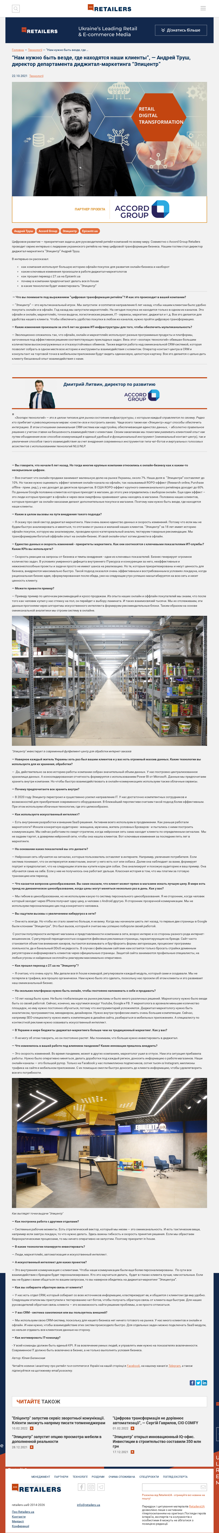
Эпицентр (70, 231)
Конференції (20, 1526)
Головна (18, 50)
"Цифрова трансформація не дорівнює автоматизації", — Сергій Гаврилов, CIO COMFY (155, 1420)
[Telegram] (101, 1487)
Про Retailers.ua (23, 1512)
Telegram (174, 1365)
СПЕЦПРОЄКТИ (150, 1474)
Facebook (133, 1365)
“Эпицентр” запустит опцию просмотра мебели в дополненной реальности (56, 1439)
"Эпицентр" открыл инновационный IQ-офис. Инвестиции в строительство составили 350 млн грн (157, 1441)
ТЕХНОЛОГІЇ (79, 1474)
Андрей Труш (23, 231)
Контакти (19, 1516)
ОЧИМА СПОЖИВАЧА (123, 1474)
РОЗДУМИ (98, 1474)
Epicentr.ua (90, 231)
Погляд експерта (177, 1474)
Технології (35, 50)
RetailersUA (197, 1506)
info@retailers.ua (88, 1505)
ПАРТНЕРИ (60, 1474)
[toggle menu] (203, 8)
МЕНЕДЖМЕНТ (38, 1474)
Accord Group (48, 231)
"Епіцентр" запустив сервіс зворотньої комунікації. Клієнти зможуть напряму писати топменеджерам (58, 1420)
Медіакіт (18, 1521)
